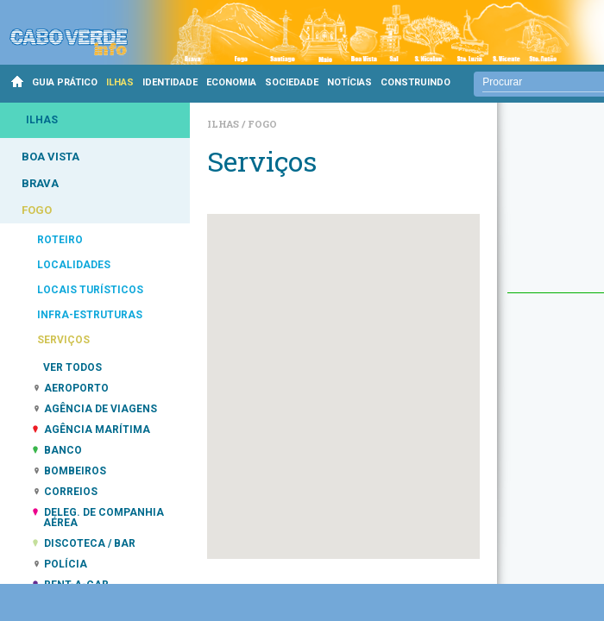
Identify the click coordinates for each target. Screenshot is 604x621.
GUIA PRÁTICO (65, 82)
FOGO (37, 210)
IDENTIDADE (170, 82)
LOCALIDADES (73, 265)
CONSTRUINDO (415, 82)
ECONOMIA (231, 82)
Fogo (262, 123)
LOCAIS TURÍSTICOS (90, 290)
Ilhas (224, 123)
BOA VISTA (50, 156)
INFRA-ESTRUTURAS (89, 315)
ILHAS (120, 82)
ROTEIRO (60, 240)
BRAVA (40, 183)
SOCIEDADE (291, 82)
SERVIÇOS (63, 340)
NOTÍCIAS (349, 82)
